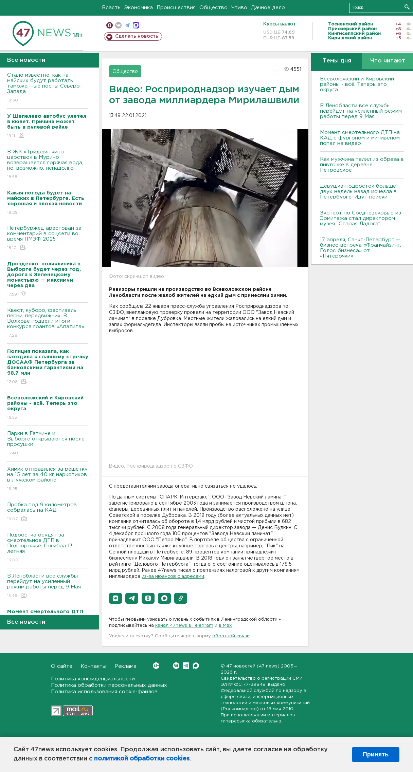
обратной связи (231, 636)
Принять (376, 754)
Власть (111, 7)
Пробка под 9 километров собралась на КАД (47, 512)
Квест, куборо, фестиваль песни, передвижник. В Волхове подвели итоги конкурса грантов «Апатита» (47, 323)
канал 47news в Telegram (184, 625)
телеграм (127, 25)
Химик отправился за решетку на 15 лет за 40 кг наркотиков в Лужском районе (47, 479)
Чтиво (239, 7)
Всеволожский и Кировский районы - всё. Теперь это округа (357, 84)
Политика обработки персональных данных (109, 685)
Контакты (93, 666)
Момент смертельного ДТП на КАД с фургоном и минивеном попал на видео (360, 138)
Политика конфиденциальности (93, 679)
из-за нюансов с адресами (173, 577)
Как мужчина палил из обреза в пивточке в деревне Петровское (362, 164)
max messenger (136, 25)
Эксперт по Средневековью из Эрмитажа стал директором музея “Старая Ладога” (360, 218)
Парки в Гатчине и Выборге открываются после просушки (47, 443)
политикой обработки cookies (142, 758)
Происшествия (176, 7)
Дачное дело (268, 7)
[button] (115, 598)
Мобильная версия (109, 25)
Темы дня (336, 60)
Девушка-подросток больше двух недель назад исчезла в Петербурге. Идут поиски (358, 191)
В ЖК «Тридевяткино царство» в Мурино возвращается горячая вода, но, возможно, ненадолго (47, 165)
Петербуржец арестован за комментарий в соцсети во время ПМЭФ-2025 (47, 238)
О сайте (61, 666)
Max (196, 665)
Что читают (387, 60)
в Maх (225, 625)
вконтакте (118, 25)
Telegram (186, 665)
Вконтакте (156, 665)
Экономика (138, 7)
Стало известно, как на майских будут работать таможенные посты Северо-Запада (47, 88)
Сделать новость (136, 36)
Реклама (125, 666)
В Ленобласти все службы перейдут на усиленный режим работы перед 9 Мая (47, 586)
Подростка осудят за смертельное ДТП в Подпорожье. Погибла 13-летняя (47, 548)
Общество (213, 7)
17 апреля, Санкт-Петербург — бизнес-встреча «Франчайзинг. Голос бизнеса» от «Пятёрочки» (360, 248)
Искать (407, 7)
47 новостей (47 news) (253, 666)
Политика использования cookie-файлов (104, 692)
